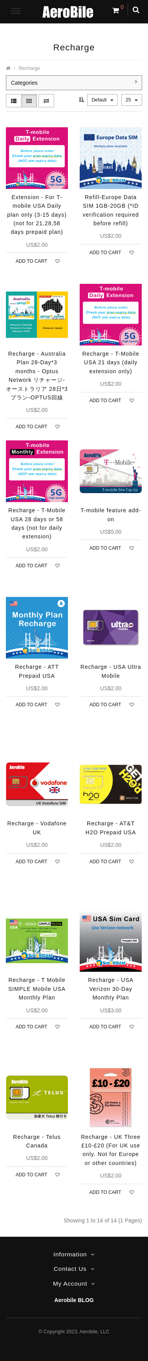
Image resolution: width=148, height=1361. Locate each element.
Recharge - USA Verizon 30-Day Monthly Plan (110, 989)
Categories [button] (74, 82)
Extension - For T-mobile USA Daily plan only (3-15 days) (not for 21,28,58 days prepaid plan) (37, 214)
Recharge (29, 68)
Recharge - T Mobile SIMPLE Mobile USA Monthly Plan (37, 989)
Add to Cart (32, 261)
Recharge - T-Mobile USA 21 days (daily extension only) (110, 362)
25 (132, 100)
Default (102, 100)
